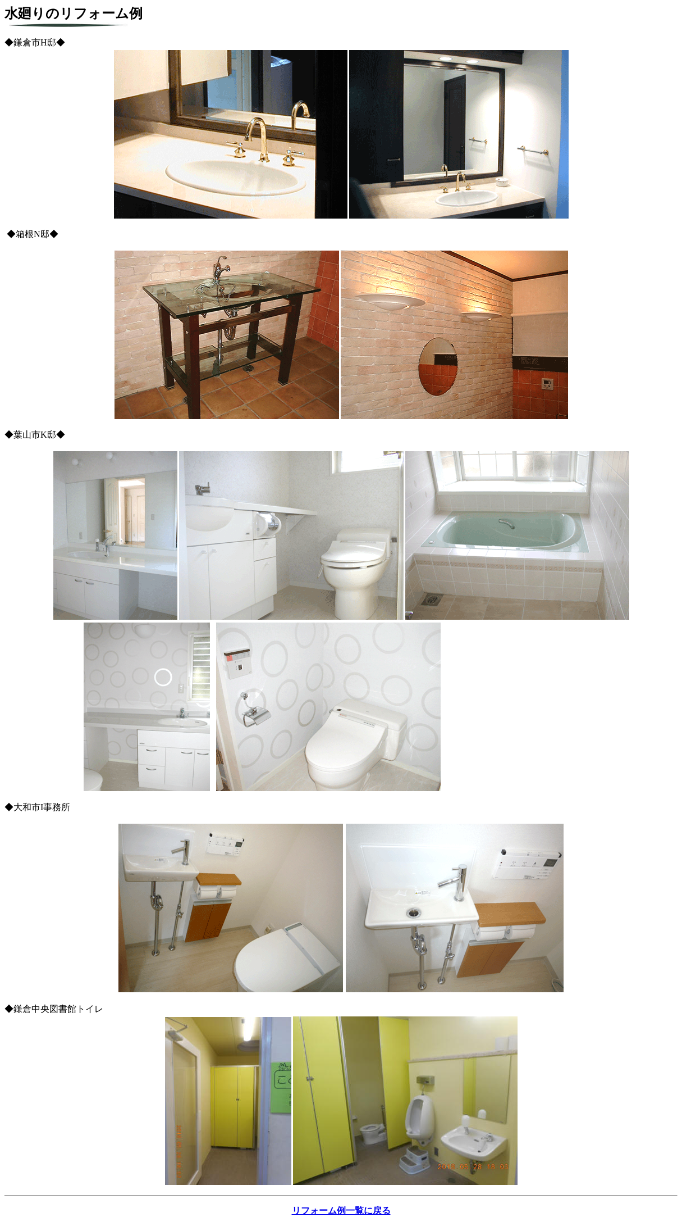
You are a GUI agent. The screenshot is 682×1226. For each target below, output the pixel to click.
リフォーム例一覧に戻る (341, 1210)
